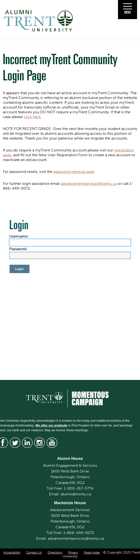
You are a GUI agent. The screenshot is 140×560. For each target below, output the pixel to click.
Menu (127, 12)
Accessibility (11, 552)
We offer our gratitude (51, 425)
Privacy (73, 552)
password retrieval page (73, 172)
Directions (55, 552)
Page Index (92, 552)
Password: (18, 249)
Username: (19, 236)
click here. (33, 117)
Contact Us (34, 552)
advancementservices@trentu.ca (89, 183)
